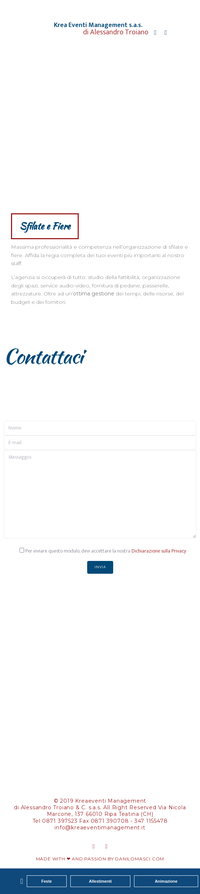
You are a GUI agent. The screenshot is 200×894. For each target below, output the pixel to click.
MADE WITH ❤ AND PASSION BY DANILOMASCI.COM (100, 858)
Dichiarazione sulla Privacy (159, 551)
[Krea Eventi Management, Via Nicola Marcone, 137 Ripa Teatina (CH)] (100, 681)
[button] (21, 881)
